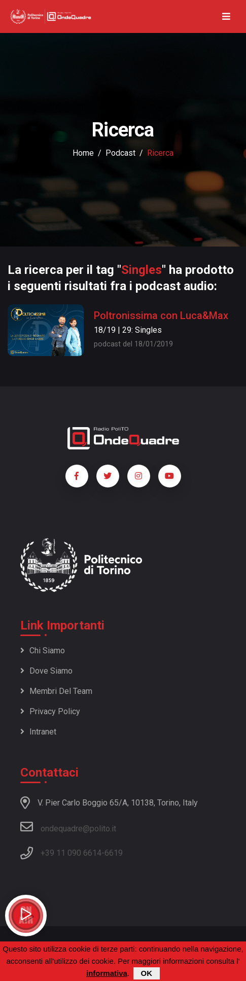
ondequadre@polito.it (68, 826)
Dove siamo (46, 671)
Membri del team (56, 691)
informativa (106, 973)
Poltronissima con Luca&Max (161, 315)
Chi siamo (42, 650)
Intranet (38, 732)
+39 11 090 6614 (71, 853)
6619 (113, 853)
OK (147, 973)
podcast (120, 153)
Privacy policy (50, 711)
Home (83, 153)
